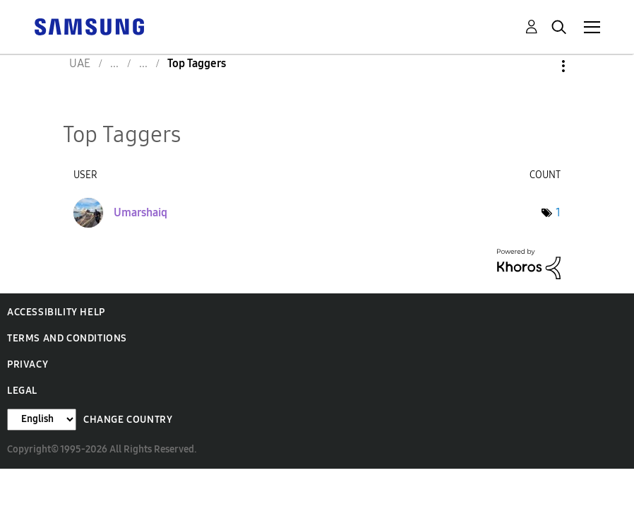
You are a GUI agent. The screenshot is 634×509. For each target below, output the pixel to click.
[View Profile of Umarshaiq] (140, 212)
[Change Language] (41, 420)
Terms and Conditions (67, 338)
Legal (22, 391)
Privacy (27, 364)
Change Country (127, 420)
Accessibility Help (56, 312)
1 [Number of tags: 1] (558, 212)
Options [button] (539, 66)
